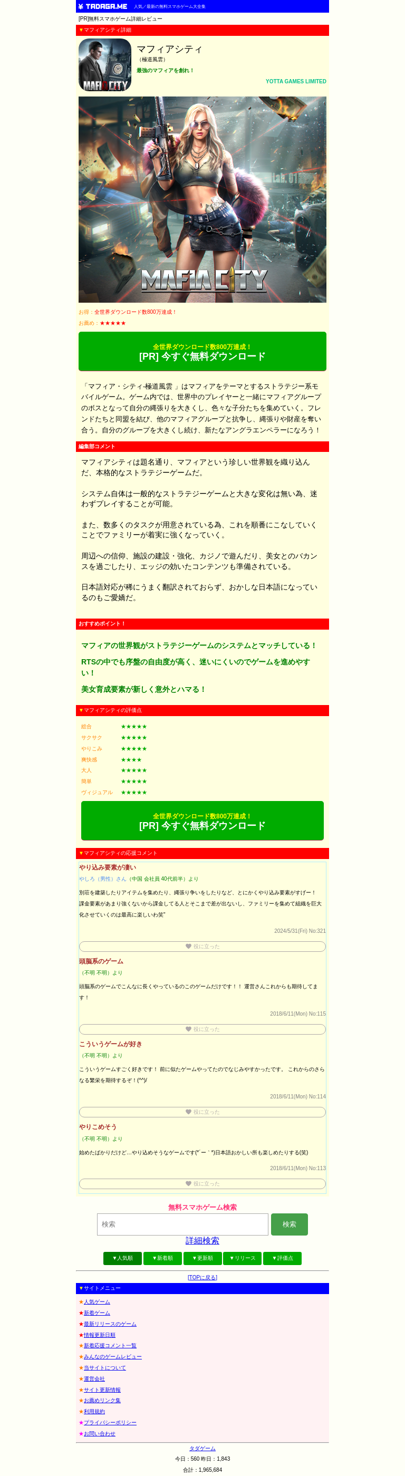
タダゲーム (202, 1448)
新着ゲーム (97, 1313)
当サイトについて (105, 1368)
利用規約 (94, 1411)
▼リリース (242, 1258)
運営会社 (94, 1379)
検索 (289, 1224)
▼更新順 (202, 1258)
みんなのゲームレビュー (113, 1356)
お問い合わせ (99, 1433)
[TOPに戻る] (202, 1277)
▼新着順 (162, 1258)
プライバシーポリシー (110, 1422)
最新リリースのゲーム (110, 1324)
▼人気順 (122, 1258)
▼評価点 (282, 1258)
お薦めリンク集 (102, 1400)
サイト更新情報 (102, 1390)
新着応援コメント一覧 (110, 1345)
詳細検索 (202, 1240)
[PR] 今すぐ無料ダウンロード (202, 352)
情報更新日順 (99, 1335)
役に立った (202, 946)
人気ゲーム (97, 1302)
